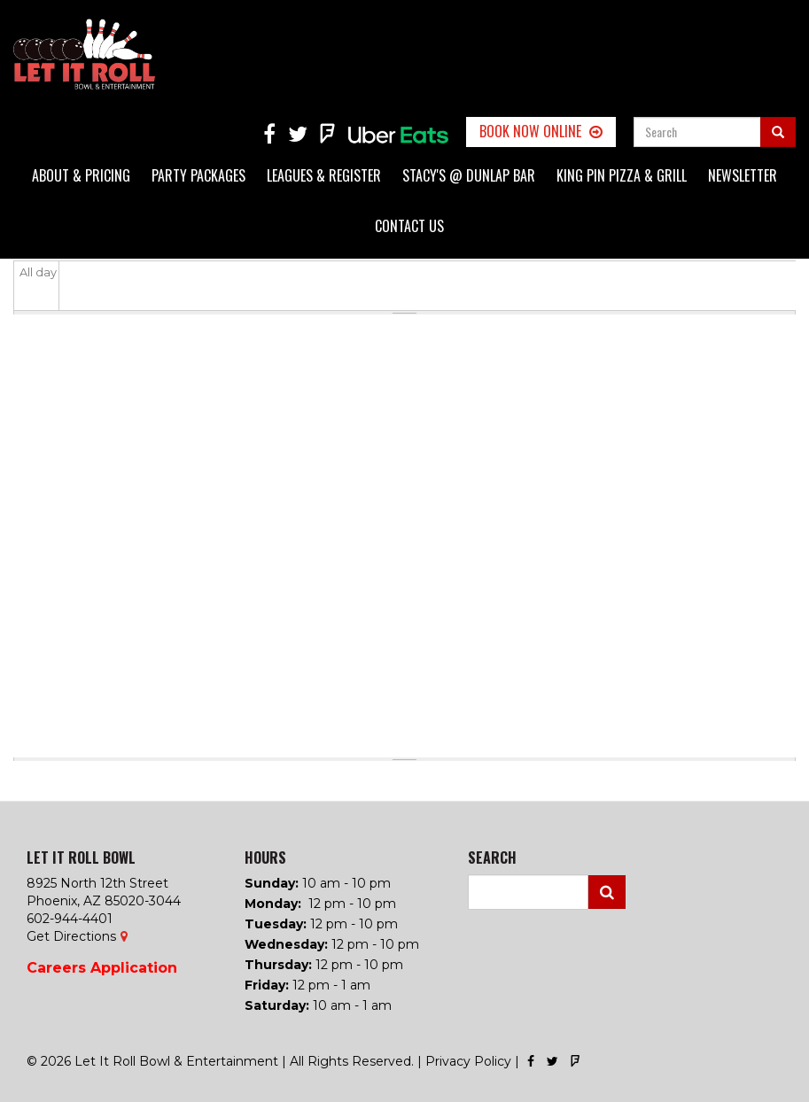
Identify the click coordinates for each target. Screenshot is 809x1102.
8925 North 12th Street (97, 883)
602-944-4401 (70, 919)
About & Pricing (81, 175)
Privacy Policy (468, 1061)
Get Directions (71, 936)
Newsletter (742, 175)
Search (607, 892)
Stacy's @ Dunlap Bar (468, 175)
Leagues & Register (324, 175)
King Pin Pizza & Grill (621, 175)
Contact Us (409, 226)
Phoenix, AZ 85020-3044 (104, 901)
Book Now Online (530, 131)
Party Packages (198, 175)
